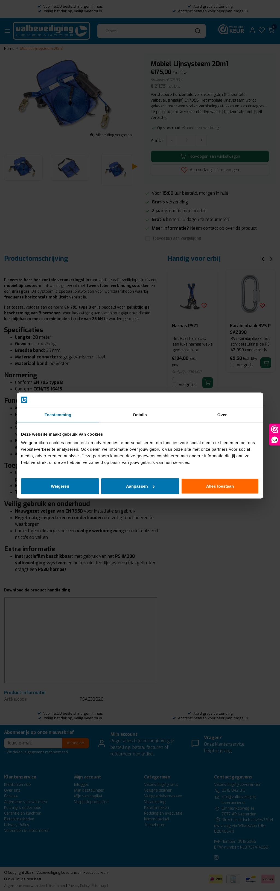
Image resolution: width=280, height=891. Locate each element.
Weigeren (60, 486)
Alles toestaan (220, 486)
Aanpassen (140, 486)
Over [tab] (222, 414)
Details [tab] (140, 414)
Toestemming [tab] (58, 414)
